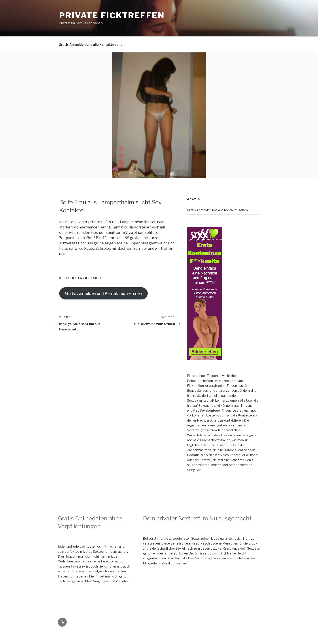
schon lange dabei (83, 278)
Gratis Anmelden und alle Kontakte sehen (92, 44)
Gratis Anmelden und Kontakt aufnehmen (103, 293)
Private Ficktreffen (112, 15)
